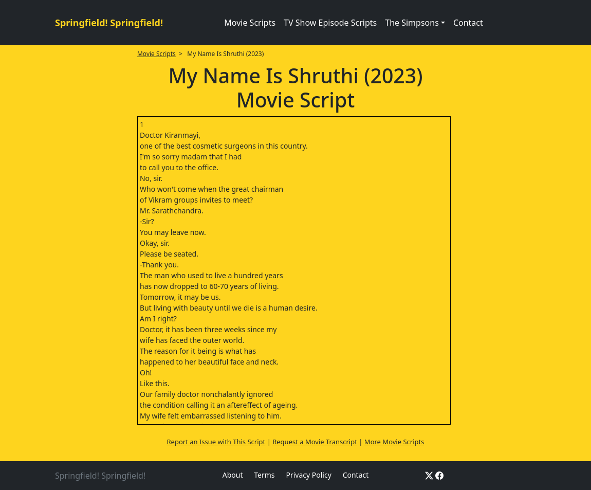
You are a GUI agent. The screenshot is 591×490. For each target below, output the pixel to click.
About (233, 475)
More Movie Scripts (394, 441)
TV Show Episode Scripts (330, 22)
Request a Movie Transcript (314, 441)
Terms (264, 475)
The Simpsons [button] (412, 22)
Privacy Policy (308, 475)
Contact (468, 22)
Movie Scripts (249, 22)
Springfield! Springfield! (109, 22)
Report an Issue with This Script (216, 441)
